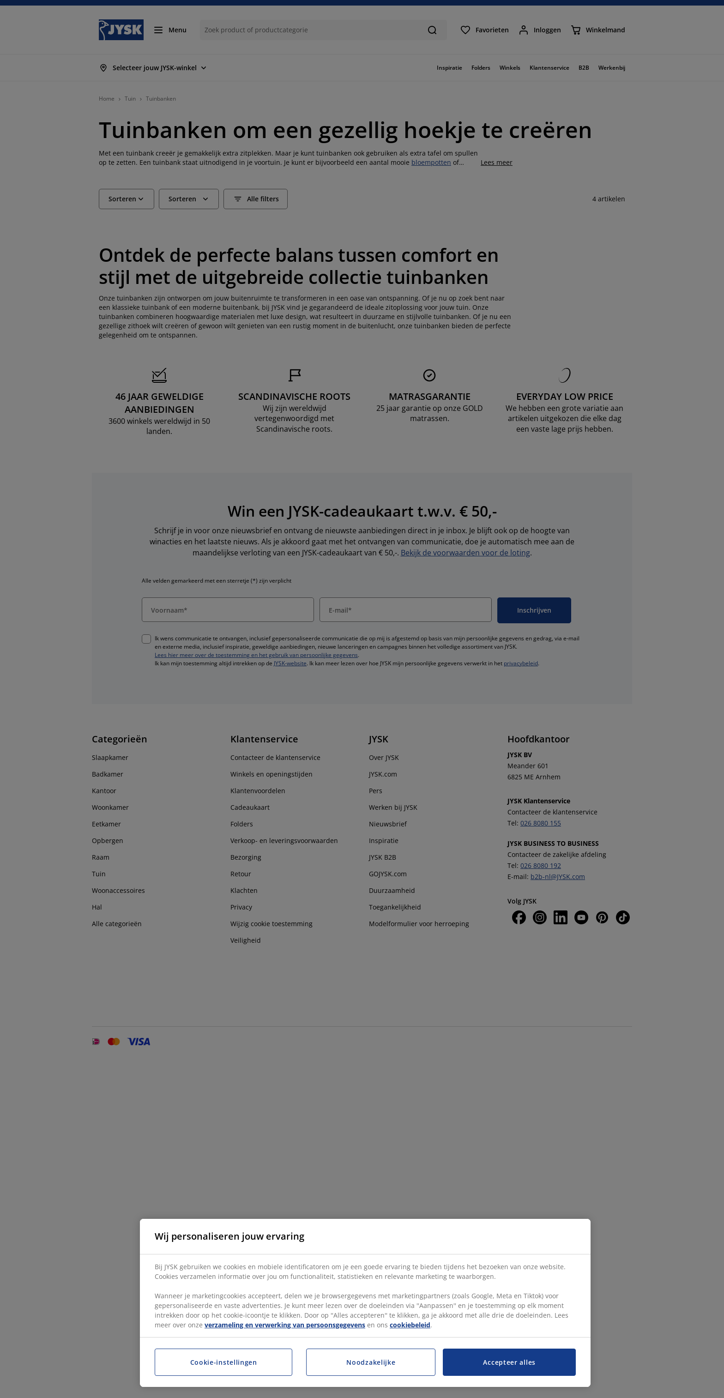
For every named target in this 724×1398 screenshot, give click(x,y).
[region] (365, 1303)
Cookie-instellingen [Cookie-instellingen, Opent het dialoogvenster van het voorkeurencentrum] (223, 1362)
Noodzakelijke (370, 1362)
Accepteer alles (509, 1362)
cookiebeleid (410, 1324)
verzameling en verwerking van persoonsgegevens (285, 1324)
